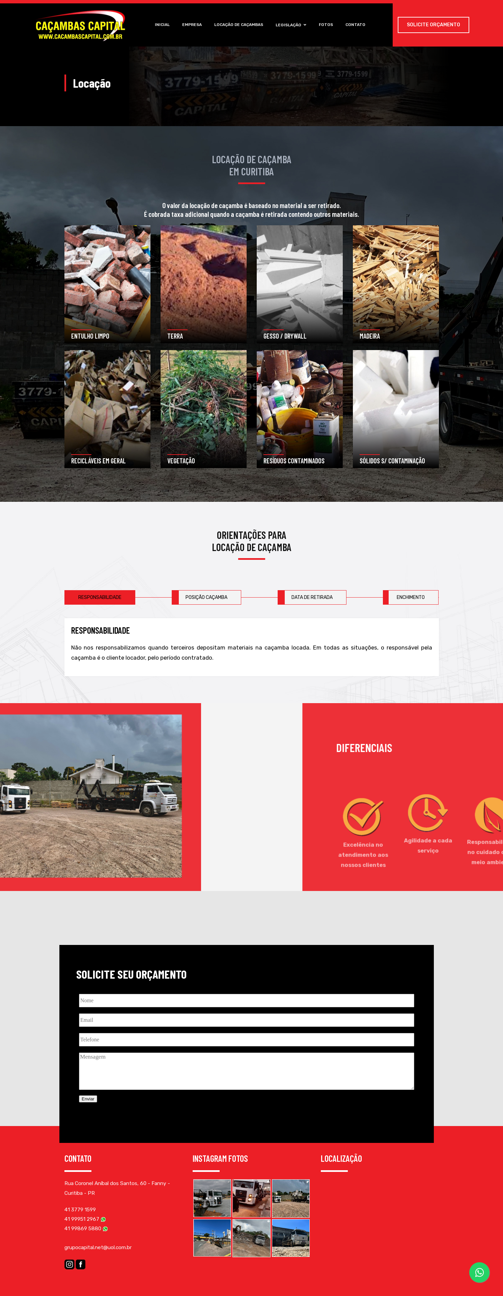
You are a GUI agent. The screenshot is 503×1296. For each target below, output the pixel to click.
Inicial (159, 24)
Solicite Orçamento (433, 25)
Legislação (291, 25)
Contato (358, 24)
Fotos (327, 24)
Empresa (190, 24)
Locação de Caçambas (238, 24)
